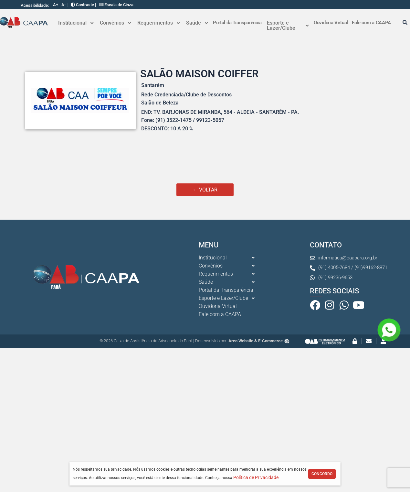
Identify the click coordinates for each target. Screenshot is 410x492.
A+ (55, 5)
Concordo (321, 474)
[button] (76, 23)
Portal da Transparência (237, 23)
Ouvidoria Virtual (331, 23)
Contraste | (83, 5)
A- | (64, 5)
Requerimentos (158, 23)
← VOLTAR (205, 190)
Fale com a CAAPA (371, 23)
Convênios (115, 23)
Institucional (75, 23)
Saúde (197, 23)
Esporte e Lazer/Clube (288, 25)
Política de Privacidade (256, 477)
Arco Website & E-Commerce (259, 340)
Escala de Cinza (116, 5)
